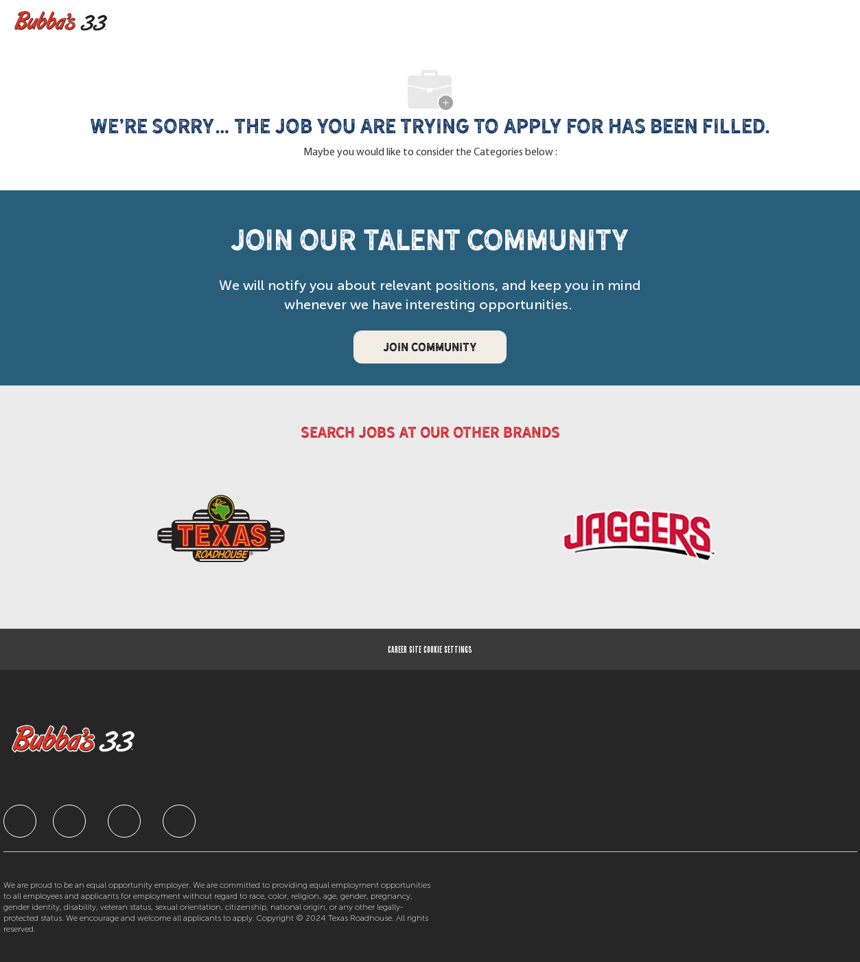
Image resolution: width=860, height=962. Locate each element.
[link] (221, 535)
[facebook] (19, 821)
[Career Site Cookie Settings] (430, 649)
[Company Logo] (64, 21)
